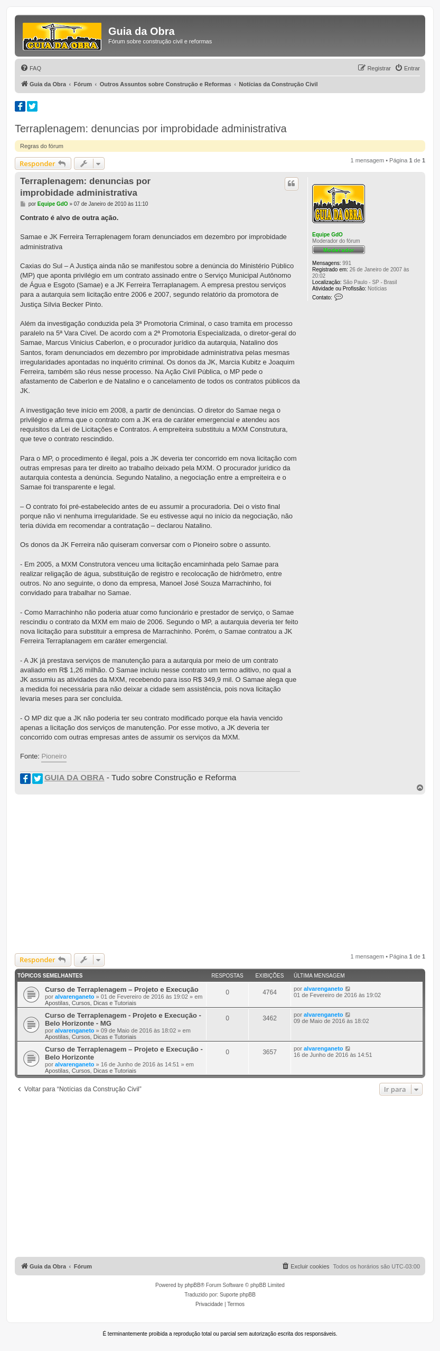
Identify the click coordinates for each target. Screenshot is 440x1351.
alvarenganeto (75, 996)
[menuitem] (30, 68)
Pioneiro (54, 756)
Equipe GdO (327, 235)
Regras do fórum (41, 146)
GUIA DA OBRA (74, 777)
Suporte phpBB (238, 1295)
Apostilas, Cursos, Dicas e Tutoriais (90, 1003)
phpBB (193, 1285)
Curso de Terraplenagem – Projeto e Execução (122, 989)
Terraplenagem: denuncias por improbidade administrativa (151, 128)
